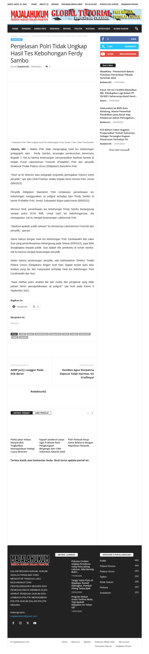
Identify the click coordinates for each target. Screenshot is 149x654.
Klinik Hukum (121, 28)
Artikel (67, 28)
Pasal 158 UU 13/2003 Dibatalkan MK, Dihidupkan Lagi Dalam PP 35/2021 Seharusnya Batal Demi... (118, 93)
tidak (14, 337)
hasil (30, 334)
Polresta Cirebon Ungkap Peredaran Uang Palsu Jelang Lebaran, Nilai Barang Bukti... (83, 566)
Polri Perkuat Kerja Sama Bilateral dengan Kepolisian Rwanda (80, 442)
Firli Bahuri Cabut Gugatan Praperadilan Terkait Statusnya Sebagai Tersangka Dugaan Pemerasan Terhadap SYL (117, 134)
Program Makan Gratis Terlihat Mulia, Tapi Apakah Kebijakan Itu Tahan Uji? (82, 602)
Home (34, 4)
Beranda (14, 36)
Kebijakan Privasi (129, 4)
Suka (133, 39)
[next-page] (92, 413)
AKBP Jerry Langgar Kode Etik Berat (27, 371)
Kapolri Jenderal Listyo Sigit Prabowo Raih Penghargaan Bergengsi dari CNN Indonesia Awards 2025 (52, 445)
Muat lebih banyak (119, 150)
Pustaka (90, 28)
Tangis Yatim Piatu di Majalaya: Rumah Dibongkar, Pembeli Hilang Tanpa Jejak (82, 584)
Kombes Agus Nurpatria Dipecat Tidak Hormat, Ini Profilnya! (77, 373)
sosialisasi (85, 334)
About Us (43, 4)
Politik (78, 28)
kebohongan (42, 334)
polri (65, 334)
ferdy (22, 334)
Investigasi (104, 28)
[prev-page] (88, 413)
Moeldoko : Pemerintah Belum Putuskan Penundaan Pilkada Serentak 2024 (117, 74)
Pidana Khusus (107, 566)
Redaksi (55, 4)
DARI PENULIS (42, 413)
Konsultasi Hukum (109, 4)
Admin (103, 100)
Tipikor (103, 576)
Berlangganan (128, 54)
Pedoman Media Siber (71, 4)
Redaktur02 (23, 66)
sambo (74, 334)
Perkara (26, 28)
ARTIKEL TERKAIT (21, 413)
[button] (136, 29)
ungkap (23, 337)
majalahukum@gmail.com (23, 616)
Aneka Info (40, 28)
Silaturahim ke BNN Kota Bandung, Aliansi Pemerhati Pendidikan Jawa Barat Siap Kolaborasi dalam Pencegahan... (118, 113)
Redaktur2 (105, 122)
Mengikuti (130, 46)
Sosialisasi (25, 36)
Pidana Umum (107, 571)
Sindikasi (54, 28)
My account (91, 4)
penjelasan (55, 334)
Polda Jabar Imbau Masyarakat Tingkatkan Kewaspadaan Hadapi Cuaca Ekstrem (23, 445)
